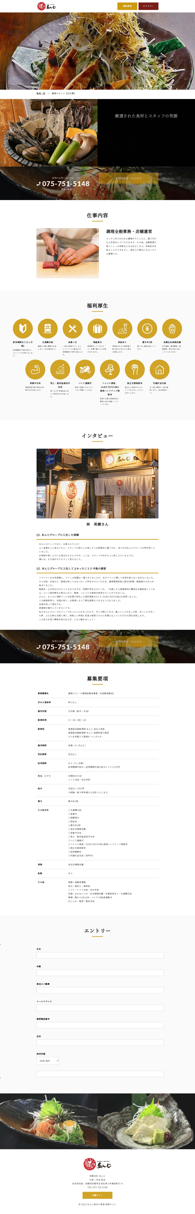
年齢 (39, 966)
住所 (39, 1036)
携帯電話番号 (43, 1019)
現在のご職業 (43, 984)
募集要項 (127, 6)
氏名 (39, 949)
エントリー (148, 6)
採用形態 (41, 1054)
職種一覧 (41, 93)
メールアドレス (44, 1001)
